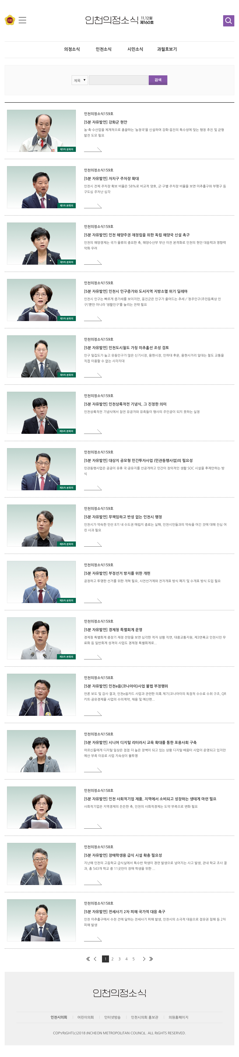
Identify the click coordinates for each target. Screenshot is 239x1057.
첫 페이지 (87, 958)
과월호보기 (167, 49)
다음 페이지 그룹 (144, 958)
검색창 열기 (228, 20)
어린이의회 (85, 1017)
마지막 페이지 (151, 958)
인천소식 (104, 49)
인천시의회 (59, 1017)
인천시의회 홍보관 (144, 1017)
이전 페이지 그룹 (94, 958)
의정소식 (72, 49)
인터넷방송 (112, 1017)
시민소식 (135, 49)
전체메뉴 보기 (22, 20)
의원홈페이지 (178, 1017)
